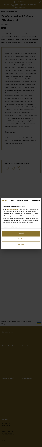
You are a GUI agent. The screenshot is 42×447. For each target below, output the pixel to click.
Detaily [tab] (12, 200)
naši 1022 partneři (12, 209)
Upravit (21, 239)
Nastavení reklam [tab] (22, 200)
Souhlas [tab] (4, 200)
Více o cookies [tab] (35, 200)
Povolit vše (21, 233)
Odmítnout (21, 244)
